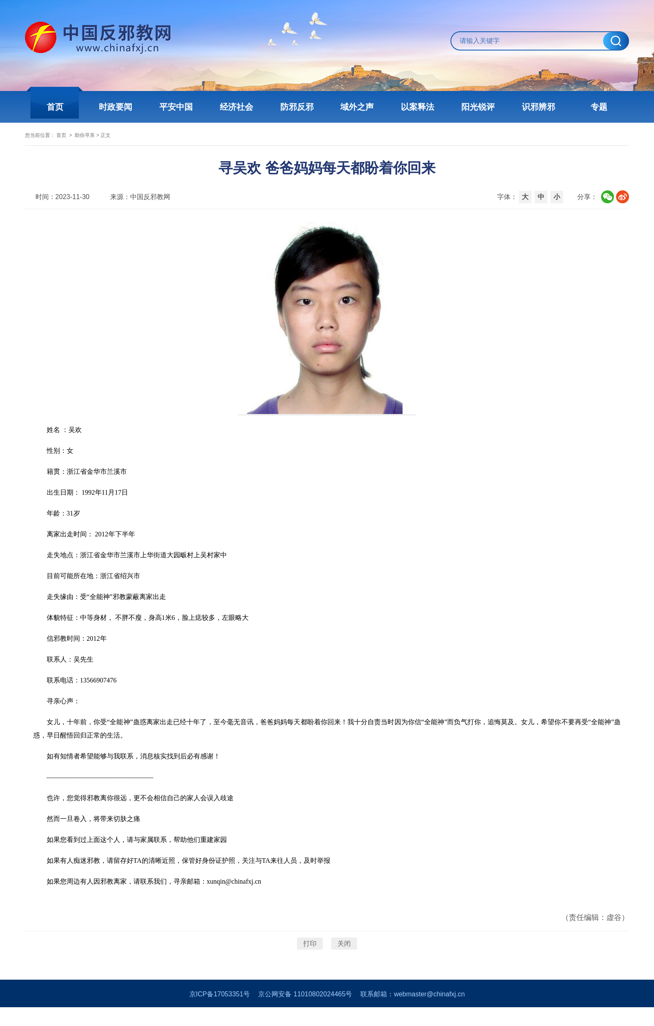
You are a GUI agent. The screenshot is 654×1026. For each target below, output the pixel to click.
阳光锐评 (473, 106)
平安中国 (181, 106)
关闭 (344, 956)
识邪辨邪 (531, 106)
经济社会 (239, 106)
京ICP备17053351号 (219, 1012)
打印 (310, 956)
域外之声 (356, 106)
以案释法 (414, 106)
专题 (589, 106)
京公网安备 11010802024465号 (305, 1012)
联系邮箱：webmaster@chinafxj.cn (412, 1012)
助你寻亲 (120, 140)
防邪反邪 (297, 106)
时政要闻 (122, 106)
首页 (64, 106)
